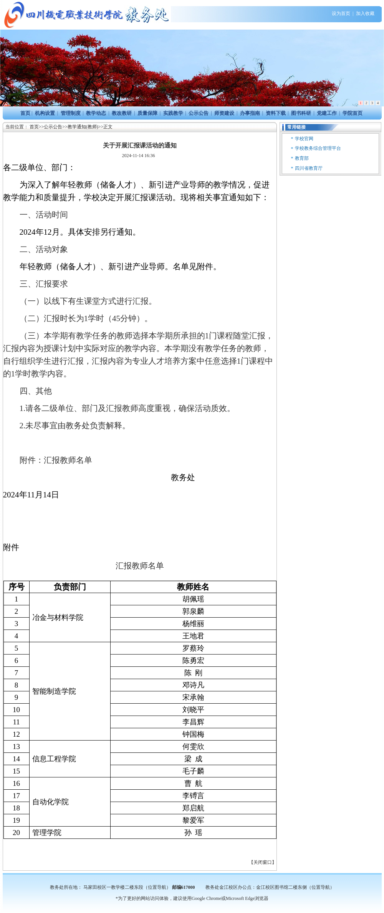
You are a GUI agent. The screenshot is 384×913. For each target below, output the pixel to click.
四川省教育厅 (309, 168)
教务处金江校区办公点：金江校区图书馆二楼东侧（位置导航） (269, 887)
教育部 (302, 158)
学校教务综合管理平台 (318, 148)
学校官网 (304, 138)
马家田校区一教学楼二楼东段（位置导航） (127, 887)
